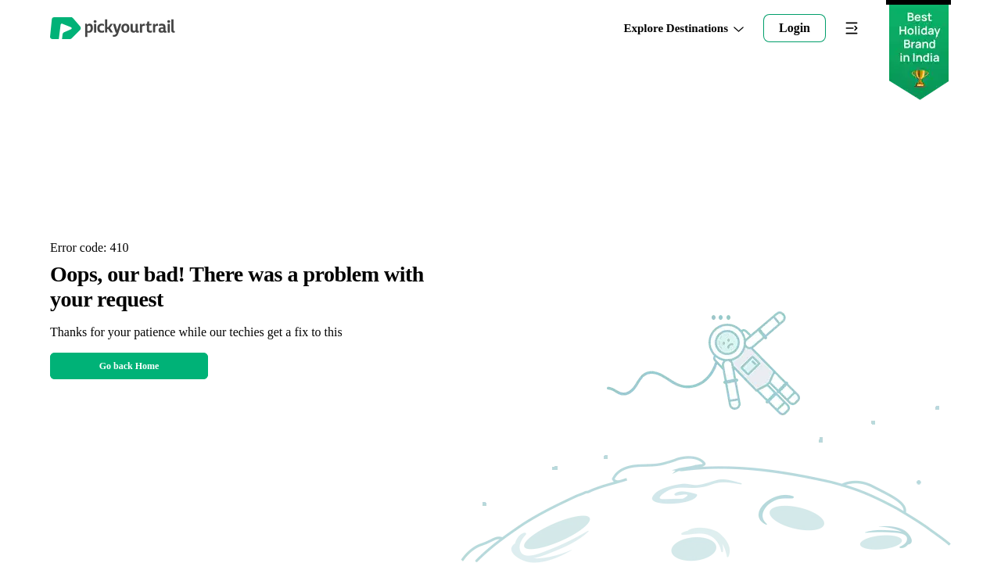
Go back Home (129, 365)
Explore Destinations (684, 28)
